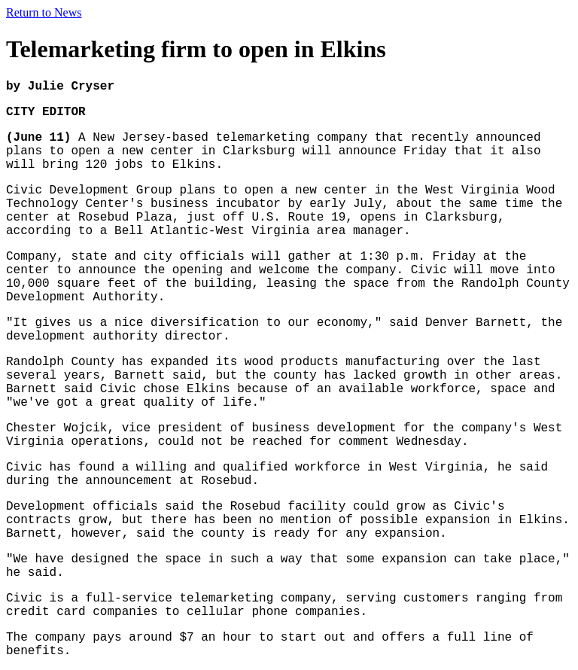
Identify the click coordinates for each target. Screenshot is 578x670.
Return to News (43, 12)
